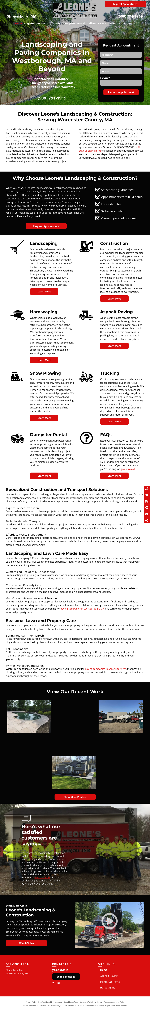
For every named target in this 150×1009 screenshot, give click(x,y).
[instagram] (58, 983)
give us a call (128, 469)
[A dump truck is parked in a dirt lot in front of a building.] (78, 716)
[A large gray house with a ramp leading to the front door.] (29, 772)
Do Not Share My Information (50, 1002)
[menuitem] (18, 23)
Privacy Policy (31, 1002)
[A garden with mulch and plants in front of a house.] (75, 761)
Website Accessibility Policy (114, 1002)
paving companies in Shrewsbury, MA (106, 669)
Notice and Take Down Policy (91, 1002)
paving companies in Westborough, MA (82, 608)
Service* (105, 77)
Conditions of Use (71, 1002)
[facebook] (53, 983)
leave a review (42, 877)
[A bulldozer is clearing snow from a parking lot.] (41, 727)
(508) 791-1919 (130, 16)
